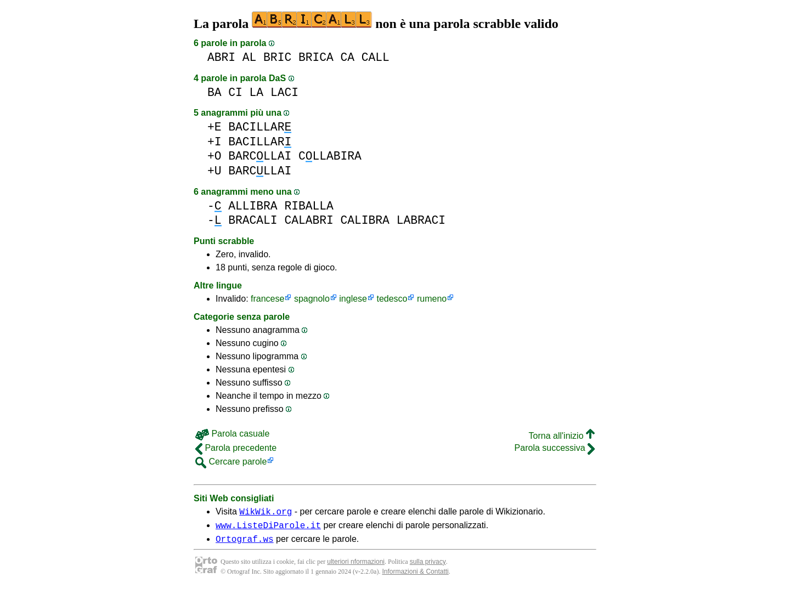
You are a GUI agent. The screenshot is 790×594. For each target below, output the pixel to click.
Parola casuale (232, 433)
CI (235, 92)
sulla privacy (428, 566)
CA (347, 57)
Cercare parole (231, 461)
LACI (284, 92)
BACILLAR (259, 127)
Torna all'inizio (562, 435)
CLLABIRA (330, 156)
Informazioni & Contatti (415, 576)
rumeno (432, 298)
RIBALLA (308, 206)
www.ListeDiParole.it (268, 528)
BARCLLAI (259, 156)
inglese (353, 298)
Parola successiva (555, 447)
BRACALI (252, 220)
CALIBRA (364, 220)
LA (257, 92)
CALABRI (308, 220)
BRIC (277, 57)
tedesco (391, 298)
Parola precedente (235, 447)
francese (267, 298)
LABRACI (421, 220)
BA (214, 92)
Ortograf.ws (245, 544)
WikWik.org (265, 513)
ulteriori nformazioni (356, 566)
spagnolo (312, 298)
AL (249, 57)
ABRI (221, 57)
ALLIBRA (252, 206)
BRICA (316, 57)
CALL (376, 57)
